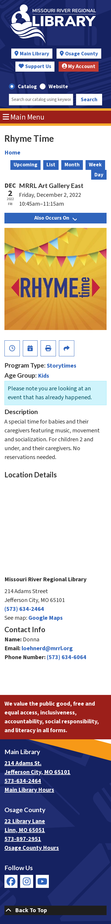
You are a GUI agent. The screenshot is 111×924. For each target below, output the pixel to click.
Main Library (34, 53)
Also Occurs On (55, 218)
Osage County (81, 53)
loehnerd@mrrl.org (47, 648)
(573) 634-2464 (24, 609)
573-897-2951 (22, 839)
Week (95, 164)
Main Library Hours (29, 790)
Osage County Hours (31, 848)
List (50, 164)
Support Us (35, 66)
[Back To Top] (55, 910)
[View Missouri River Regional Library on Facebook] (10, 881)
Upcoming (25, 164)
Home (12, 153)
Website (58, 86)
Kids (43, 376)
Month (72, 164)
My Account (79, 66)
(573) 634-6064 (66, 657)
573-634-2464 (22, 781)
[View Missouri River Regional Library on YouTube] (42, 881)
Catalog (27, 86)
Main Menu (24, 117)
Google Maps (45, 618)
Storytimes (61, 366)
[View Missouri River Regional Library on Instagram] (26, 881)
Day (98, 174)
